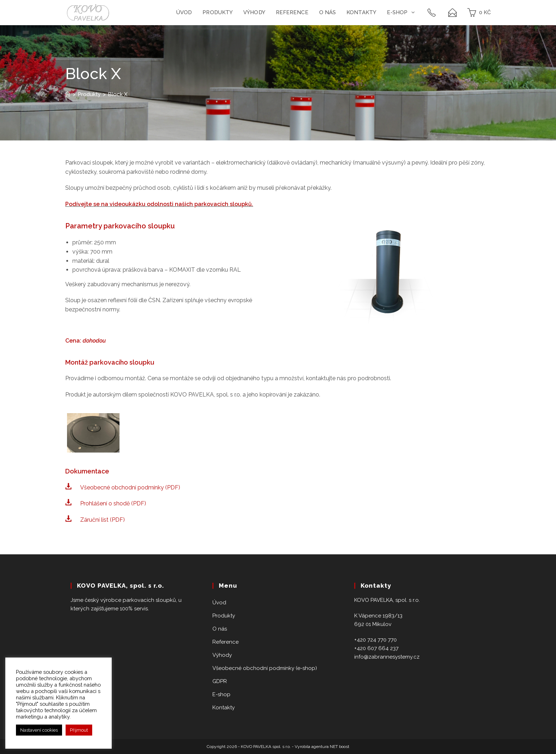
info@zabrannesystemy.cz (386, 657)
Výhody (222, 655)
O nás (219, 629)
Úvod (219, 602)
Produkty (223, 615)
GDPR (219, 681)
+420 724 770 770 (375, 640)
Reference (225, 642)
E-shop (221, 694)
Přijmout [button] (79, 730)
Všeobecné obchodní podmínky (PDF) (130, 487)
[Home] (68, 94)
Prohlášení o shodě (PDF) (113, 503)
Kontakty (223, 707)
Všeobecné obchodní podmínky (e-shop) (264, 668)
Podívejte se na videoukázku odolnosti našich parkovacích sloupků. (159, 204)
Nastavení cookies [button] (39, 730)
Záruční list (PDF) (102, 519)
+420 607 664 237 (376, 648)
